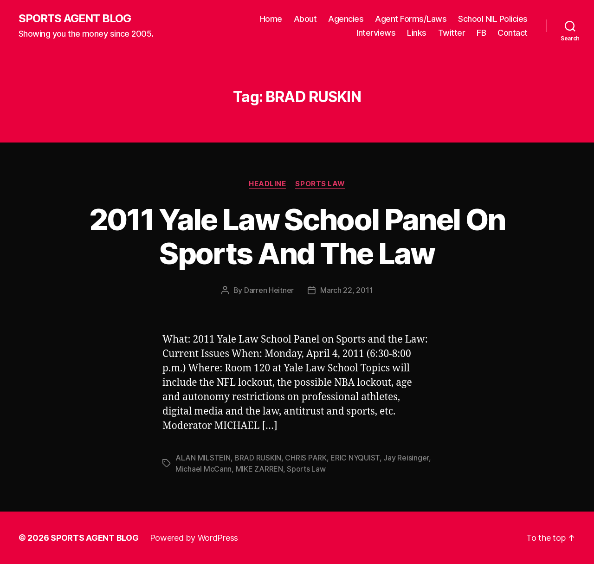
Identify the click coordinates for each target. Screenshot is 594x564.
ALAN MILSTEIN (203, 457)
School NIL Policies (493, 19)
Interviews (375, 33)
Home (271, 19)
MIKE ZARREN (259, 468)
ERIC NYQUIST (355, 457)
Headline (267, 184)
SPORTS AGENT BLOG (75, 18)
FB (481, 33)
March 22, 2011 (346, 290)
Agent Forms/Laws (410, 19)
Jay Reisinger (406, 457)
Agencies (345, 19)
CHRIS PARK (305, 457)
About (305, 19)
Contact (512, 33)
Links (416, 33)
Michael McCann (203, 468)
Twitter (451, 33)
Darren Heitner (269, 290)
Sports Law (320, 184)
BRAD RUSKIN (257, 457)
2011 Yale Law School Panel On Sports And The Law (297, 236)
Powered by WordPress (194, 538)
